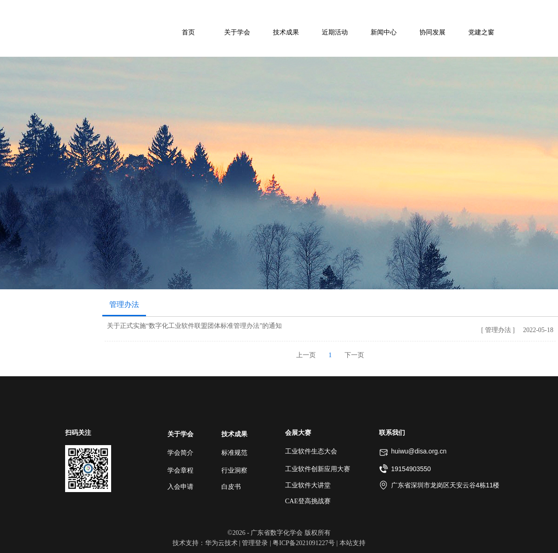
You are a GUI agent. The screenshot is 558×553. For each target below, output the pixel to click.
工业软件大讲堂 (308, 485)
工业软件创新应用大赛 (317, 469)
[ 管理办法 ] (498, 329)
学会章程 (180, 470)
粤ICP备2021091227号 (303, 543)
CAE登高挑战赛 (308, 501)
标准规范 (234, 452)
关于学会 (180, 434)
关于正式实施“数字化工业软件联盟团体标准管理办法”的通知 (194, 325)
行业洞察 (234, 470)
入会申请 (180, 486)
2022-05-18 (538, 329)
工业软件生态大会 (311, 451)
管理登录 (255, 543)
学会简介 (180, 452)
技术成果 (234, 434)
